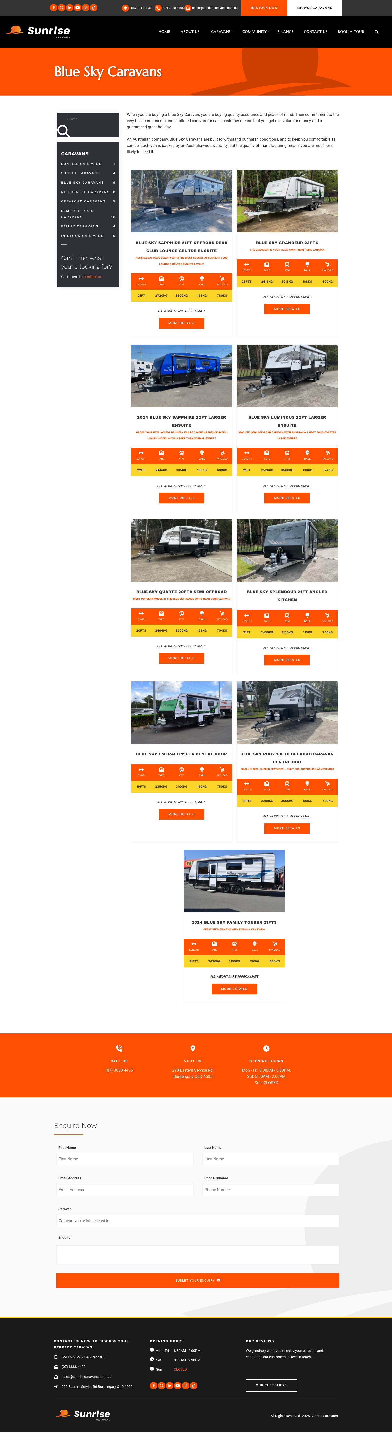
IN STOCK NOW (255, 3)
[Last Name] (271, 1165)
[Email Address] (125, 1196)
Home (164, 31)
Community (254, 31)
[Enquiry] (198, 1260)
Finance (286, 31)
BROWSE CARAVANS (305, 3)
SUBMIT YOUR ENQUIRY (198, 1286)
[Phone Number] (271, 1196)
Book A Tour (351, 31)
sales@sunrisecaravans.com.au (87, 1383)
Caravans (221, 31)
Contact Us (316, 31)
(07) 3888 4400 (74, 1373)
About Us (190, 31)
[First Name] (125, 1165)
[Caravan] (198, 1227)
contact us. (93, 276)
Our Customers (261, 1388)
